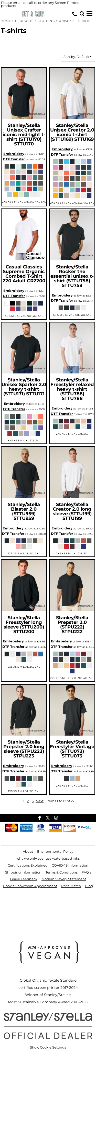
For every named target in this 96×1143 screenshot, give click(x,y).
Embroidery (13, 154)
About (28, 851)
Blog (89, 886)
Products (24, 21)
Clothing (46, 21)
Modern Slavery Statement (63, 879)
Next (40, 801)
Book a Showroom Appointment (30, 886)
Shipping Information (23, 872)
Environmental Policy (55, 851)
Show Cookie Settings (48, 1047)
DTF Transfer (14, 159)
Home (6, 21)
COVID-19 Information (70, 865)
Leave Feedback (23, 879)
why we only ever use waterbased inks (48, 858)
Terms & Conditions (62, 872)
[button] (81, 13)
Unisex (65, 21)
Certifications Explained (28, 865)
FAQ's (86, 872)
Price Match (71, 886)
